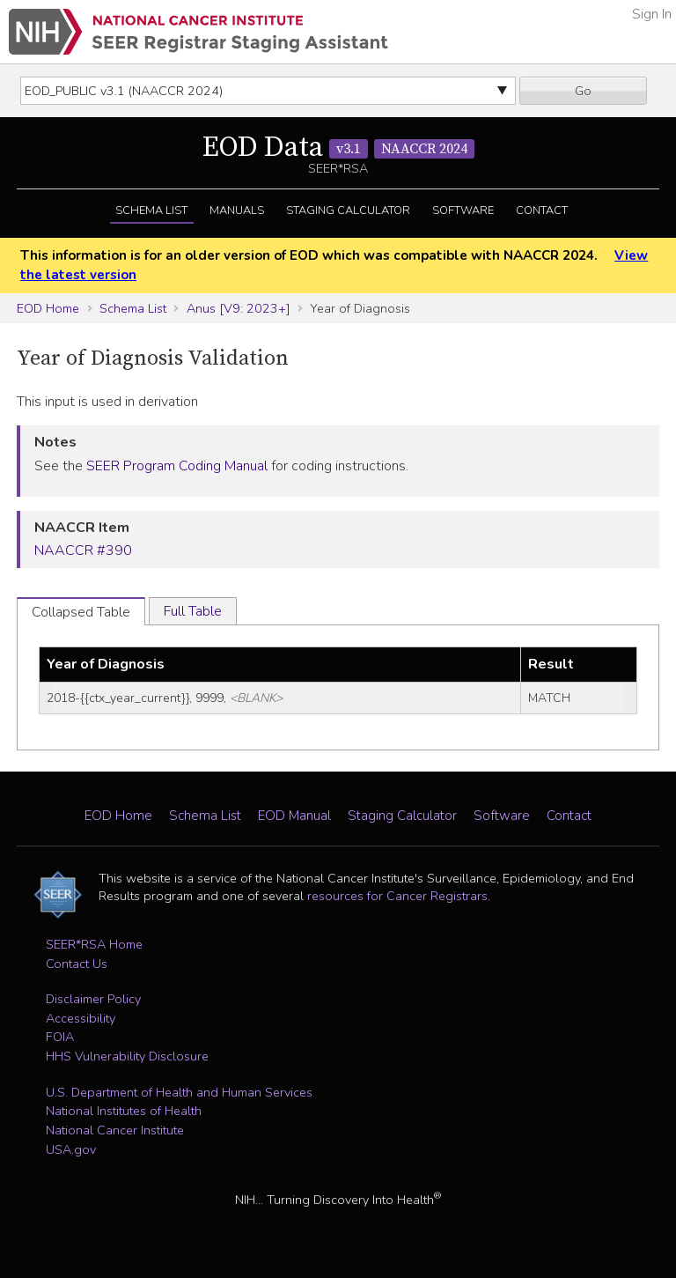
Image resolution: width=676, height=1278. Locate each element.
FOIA (60, 1036)
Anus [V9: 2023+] (238, 308)
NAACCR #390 (83, 550)
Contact (542, 210)
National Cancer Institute (115, 1130)
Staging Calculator (348, 210)
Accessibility (80, 1018)
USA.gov (71, 1149)
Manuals (236, 210)
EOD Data (338, 148)
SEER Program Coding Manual (177, 466)
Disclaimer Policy (93, 999)
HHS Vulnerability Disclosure (127, 1056)
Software (463, 210)
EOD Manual (294, 815)
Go (583, 91)
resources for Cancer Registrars (397, 896)
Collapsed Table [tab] (81, 612)
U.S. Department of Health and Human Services (179, 1092)
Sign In (652, 14)
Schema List (151, 210)
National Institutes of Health (124, 1110)
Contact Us (76, 963)
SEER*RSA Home (94, 944)
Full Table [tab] (193, 611)
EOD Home (48, 308)
